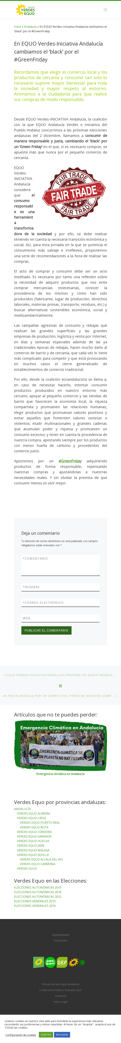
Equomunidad (60, 935)
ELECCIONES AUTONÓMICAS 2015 (37, 887)
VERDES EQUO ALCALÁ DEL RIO (41, 859)
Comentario (35, 558)
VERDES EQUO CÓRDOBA (34, 832)
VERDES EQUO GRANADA (34, 836)
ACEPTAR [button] (46, 1034)
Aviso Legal (60, 1001)
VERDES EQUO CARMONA (37, 864)
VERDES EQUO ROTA (34, 827)
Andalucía (30, 27)
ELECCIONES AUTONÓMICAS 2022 (37, 897)
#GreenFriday (70, 461)
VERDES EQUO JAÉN (30, 846)
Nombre (31, 587)
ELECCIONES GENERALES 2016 (35, 906)
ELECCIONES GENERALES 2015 (35, 901)
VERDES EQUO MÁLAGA (33, 850)
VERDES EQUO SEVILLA (33, 855)
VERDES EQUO (27, 869)
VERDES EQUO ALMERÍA (33, 813)
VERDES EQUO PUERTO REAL (40, 823)
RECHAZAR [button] (62, 1034)
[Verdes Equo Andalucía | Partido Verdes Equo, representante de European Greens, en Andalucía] (25, 9)
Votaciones (60, 940)
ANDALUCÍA (22, 809)
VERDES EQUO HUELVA (33, 841)
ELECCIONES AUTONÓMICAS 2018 (37, 892)
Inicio (17, 27)
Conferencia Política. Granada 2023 (60, 990)
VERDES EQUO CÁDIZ (31, 818)
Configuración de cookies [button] (20, 1034)
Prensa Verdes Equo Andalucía (60, 984)
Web (26, 618)
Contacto (60, 996)
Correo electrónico (43, 602)
